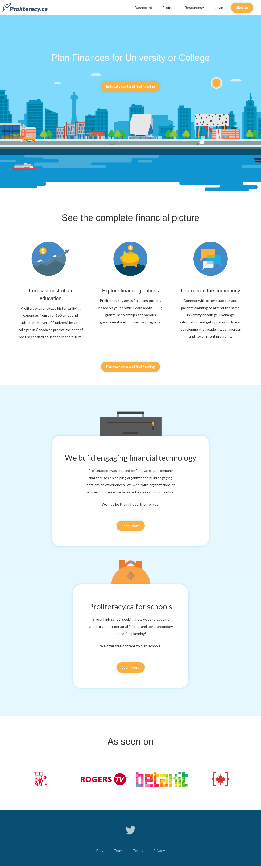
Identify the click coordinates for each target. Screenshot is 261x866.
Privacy (159, 850)
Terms (138, 850)
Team (118, 850)
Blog (100, 850)
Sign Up (242, 7)
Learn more (131, 525)
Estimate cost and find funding (130, 86)
